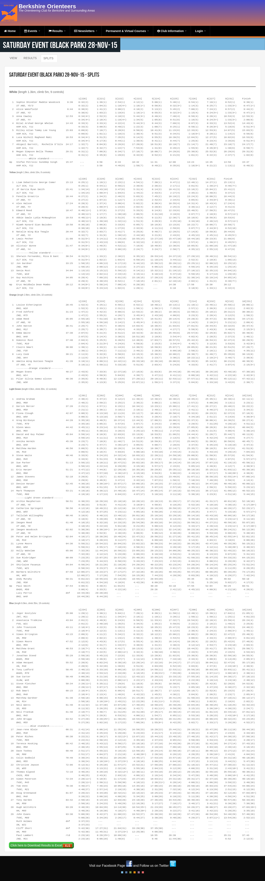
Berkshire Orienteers (47, 6)
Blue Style (126, 872)
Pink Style (139, 872)
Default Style (122, 872)
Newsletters (85, 31)
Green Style (130, 872)
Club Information (172, 31)
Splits (48, 58)
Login (200, 31)
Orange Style (135, 872)
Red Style (143, 872)
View (13, 58)
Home (10, 31)
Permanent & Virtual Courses (127, 31)
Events (32, 31)
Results (57, 31)
